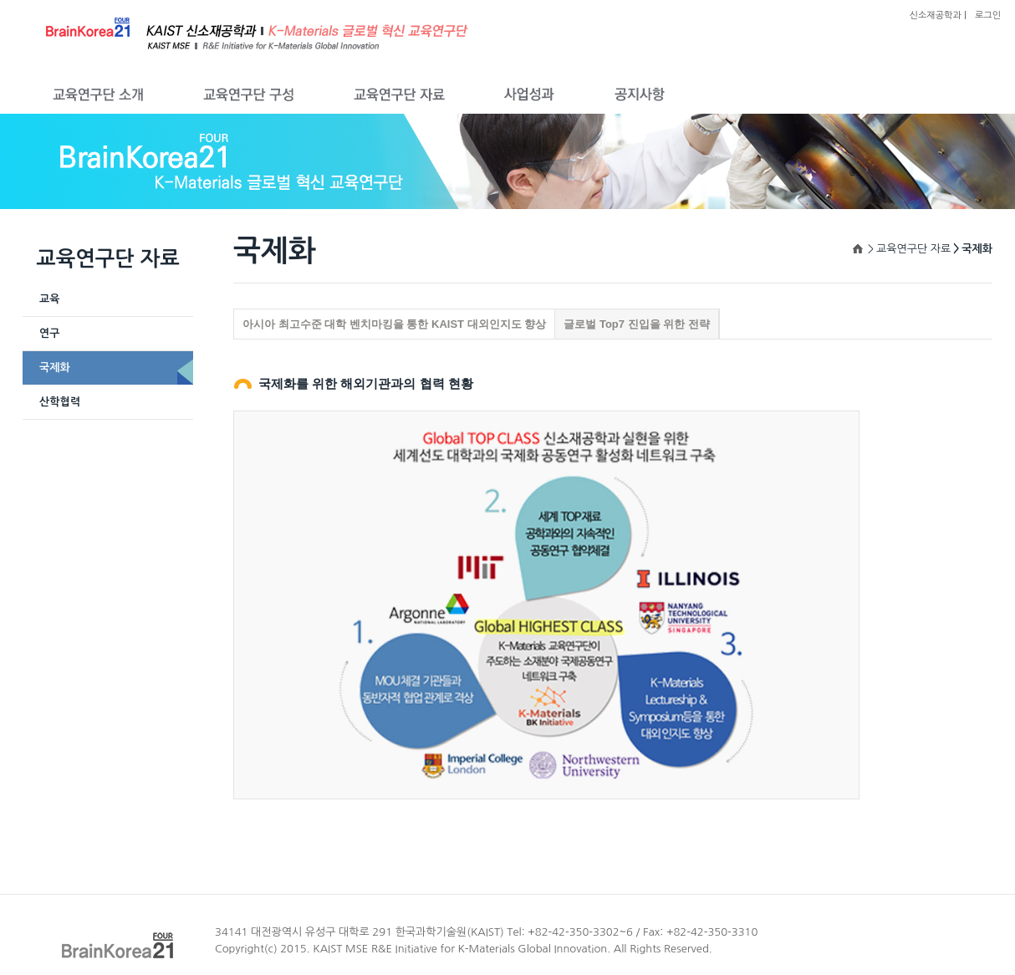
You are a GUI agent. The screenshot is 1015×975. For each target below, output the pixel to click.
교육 (49, 299)
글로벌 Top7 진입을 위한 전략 (637, 324)
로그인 (988, 15)
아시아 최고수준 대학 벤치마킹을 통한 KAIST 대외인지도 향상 (394, 324)
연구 (49, 333)
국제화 (54, 367)
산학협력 (59, 401)
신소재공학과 (935, 15)
